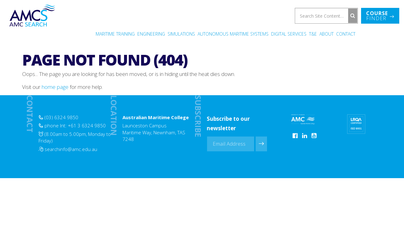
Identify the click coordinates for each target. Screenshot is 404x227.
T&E (313, 34)
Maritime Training (115, 34)
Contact (345, 34)
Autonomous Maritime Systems (233, 34)
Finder (380, 16)
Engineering (151, 34)
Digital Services (288, 34)
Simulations (181, 34)
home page (55, 86)
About (326, 34)
